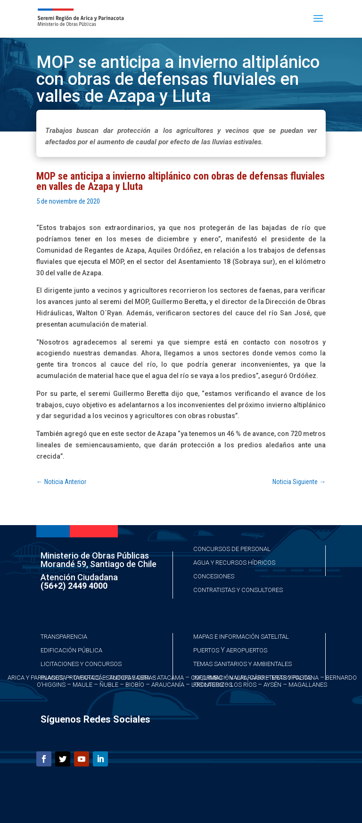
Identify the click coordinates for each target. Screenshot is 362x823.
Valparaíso (247, 677)
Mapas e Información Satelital (241, 636)
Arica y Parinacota (37, 677)
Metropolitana (295, 677)
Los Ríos (243, 684)
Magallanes (307, 684)
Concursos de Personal (232, 548)
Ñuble (108, 684)
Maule (82, 684)
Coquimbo (206, 677)
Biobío (134, 684)
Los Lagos (207, 684)
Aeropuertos (246, 650)
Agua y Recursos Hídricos (234, 562)
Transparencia (64, 636)
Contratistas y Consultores (238, 589)
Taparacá (87, 677)
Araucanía (167, 684)
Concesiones (213, 576)
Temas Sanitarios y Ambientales (242, 663)
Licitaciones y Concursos (81, 663)
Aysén (272, 684)
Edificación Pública (71, 650)
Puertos (206, 650)
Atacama (170, 677)
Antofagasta (129, 677)
